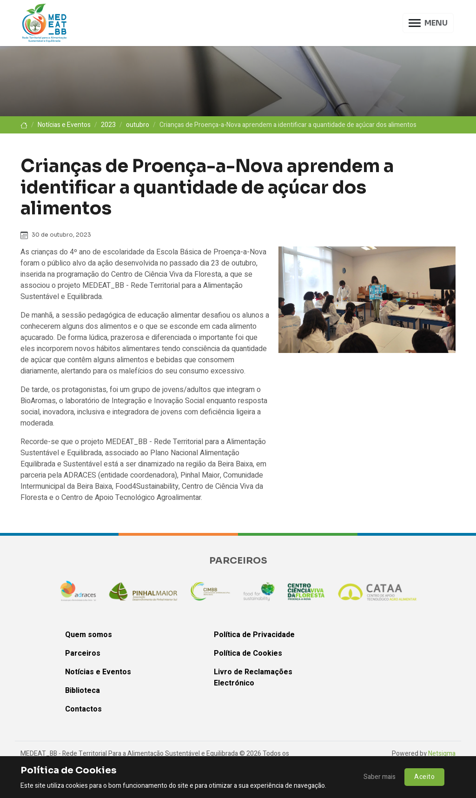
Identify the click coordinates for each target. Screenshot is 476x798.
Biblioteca (82, 690)
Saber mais (380, 777)
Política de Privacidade (254, 634)
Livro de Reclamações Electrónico (253, 677)
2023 (108, 125)
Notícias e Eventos (64, 125)
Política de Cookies (248, 653)
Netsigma (442, 753)
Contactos (83, 709)
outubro (137, 125)
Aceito (424, 777)
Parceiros (82, 653)
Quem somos (88, 634)
